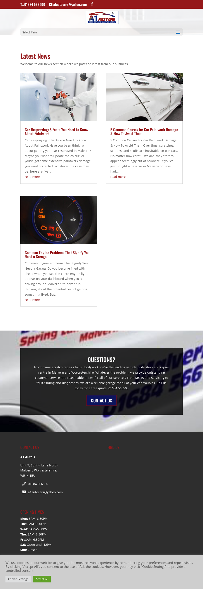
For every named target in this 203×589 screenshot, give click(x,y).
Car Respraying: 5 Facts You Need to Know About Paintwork (56, 131)
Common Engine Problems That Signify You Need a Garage (57, 254)
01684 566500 (38, 484)
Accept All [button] (42, 579)
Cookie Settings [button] (18, 579)
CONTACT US (101, 400)
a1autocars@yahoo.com (45, 492)
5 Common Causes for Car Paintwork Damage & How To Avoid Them (144, 131)
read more (32, 177)
